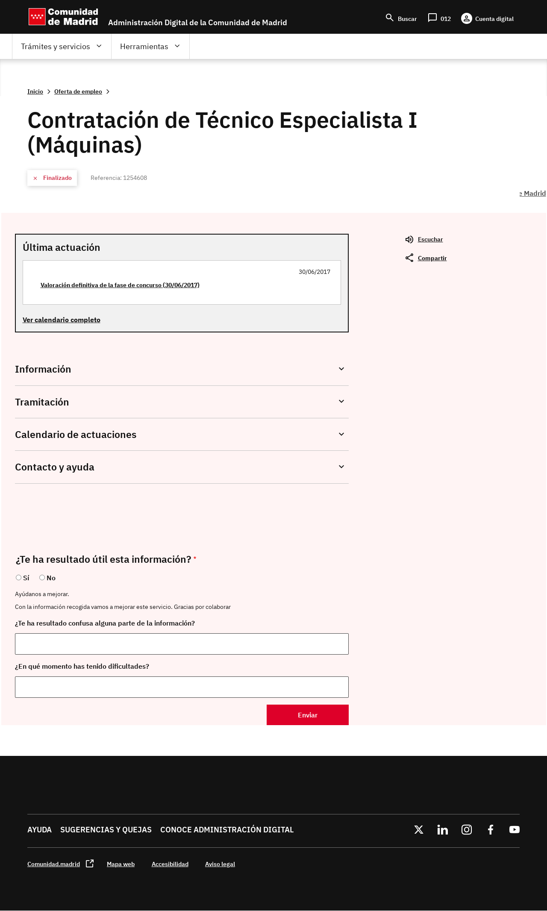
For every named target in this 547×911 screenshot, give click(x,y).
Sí (26, 577)
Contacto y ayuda (54, 467)
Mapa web (121, 864)
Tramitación (42, 402)
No (51, 577)
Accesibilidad (170, 864)
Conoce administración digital (227, 830)
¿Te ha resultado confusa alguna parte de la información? (105, 623)
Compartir (432, 258)
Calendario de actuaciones (75, 434)
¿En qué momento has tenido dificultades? (82, 666)
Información (43, 369)
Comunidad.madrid (53, 864)
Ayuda (39, 830)
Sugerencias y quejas (106, 830)
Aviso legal (220, 864)
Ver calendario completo (61, 319)
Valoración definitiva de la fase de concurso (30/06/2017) (120, 285)
